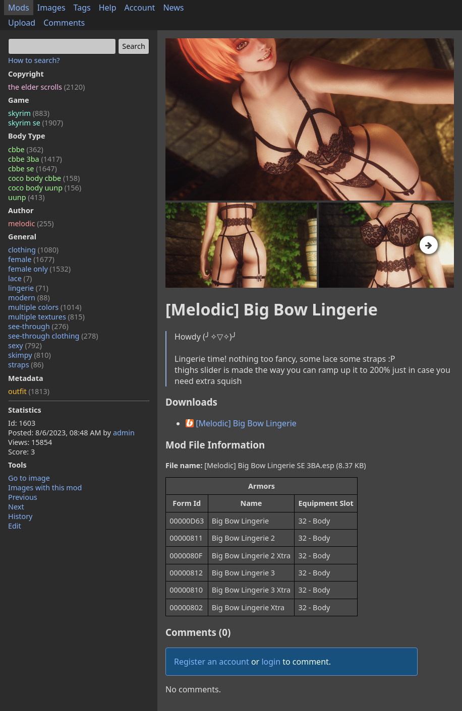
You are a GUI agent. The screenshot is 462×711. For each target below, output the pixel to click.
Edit (14, 526)
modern (29, 297)
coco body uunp (44, 187)
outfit (28, 391)
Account (140, 7)
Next (16, 506)
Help (108, 7)
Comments (64, 22)
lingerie (28, 288)
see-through (38, 326)
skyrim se (35, 122)
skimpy (29, 355)
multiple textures (46, 316)
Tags (82, 7)
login (270, 661)
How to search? (34, 60)
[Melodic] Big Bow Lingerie (241, 423)
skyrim (28, 113)
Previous (22, 497)
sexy (25, 345)
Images (51, 7)
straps (25, 364)
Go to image (29, 478)
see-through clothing (53, 336)
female (31, 259)
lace (20, 278)
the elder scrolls (46, 87)
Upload (21, 22)
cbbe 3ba (35, 159)
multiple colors (45, 307)
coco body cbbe (44, 178)
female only (39, 269)
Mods (18, 7)
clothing (33, 249)
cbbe (25, 149)
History (20, 516)
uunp (26, 197)
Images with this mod (45, 487)
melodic (31, 223)
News (173, 7)
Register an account (211, 661)
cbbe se (32, 168)
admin (124, 432)
